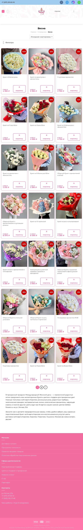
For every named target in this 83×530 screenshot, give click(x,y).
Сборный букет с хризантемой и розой (68, 174)
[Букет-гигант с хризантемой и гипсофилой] (14, 254)
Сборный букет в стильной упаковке (12, 318)
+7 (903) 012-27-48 (8, 498)
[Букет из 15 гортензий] (42, 206)
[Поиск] (7, 11)
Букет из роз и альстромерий (68, 221)
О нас (4, 478)
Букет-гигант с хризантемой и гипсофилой (14, 270)
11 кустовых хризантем (65, 77)
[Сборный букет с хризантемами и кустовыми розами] (14, 206)
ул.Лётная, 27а (7, 493)
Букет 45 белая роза (10, 77)
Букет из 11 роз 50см (10, 125)
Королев (57, 11)
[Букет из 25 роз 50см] (69, 350)
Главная (33, 32)
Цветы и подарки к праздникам (14, 470)
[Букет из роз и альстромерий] (69, 206)
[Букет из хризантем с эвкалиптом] (14, 158)
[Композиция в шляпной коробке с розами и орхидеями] (42, 254)
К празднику (42, 32)
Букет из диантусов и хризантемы (37, 78)
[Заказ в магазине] (41, 37)
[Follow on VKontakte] (61, 2)
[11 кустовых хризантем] (69, 61)
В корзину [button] (19, 88)
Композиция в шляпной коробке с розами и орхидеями (39, 271)
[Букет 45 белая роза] (14, 61)
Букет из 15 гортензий (38, 221)
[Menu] (3, 11)
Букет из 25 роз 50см (64, 366)
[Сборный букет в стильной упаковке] (14, 302)
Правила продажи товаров (12, 451)
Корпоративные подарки (12, 467)
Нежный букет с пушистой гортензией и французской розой (67, 271)
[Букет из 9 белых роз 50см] (42, 158)
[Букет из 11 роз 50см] (14, 109)
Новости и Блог (8, 474)
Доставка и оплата (9, 443)
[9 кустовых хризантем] (14, 350)
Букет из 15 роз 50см (37, 125)
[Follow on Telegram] (67, 2)
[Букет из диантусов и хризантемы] (42, 61)
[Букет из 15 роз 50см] (42, 109)
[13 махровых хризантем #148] (69, 302)
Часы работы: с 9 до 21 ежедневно (15, 503)
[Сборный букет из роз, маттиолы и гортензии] (42, 302)
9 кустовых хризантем (11, 366)
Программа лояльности (11, 447)
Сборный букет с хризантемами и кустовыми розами (13, 223)
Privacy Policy (50, 527)
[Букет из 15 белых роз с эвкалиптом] (69, 109)
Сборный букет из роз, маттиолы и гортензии (38, 318)
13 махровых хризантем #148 (67, 318)
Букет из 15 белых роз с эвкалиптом (65, 126)
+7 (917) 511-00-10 (8, 2)
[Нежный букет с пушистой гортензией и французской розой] (69, 254)
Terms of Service (64, 527)
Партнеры (6, 482)
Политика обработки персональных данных (19, 455)
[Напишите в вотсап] (79, 2)
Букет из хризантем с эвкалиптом (10, 174)
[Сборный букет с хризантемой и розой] (69, 158)
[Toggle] (3, 43)
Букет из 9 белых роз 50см (39, 173)
